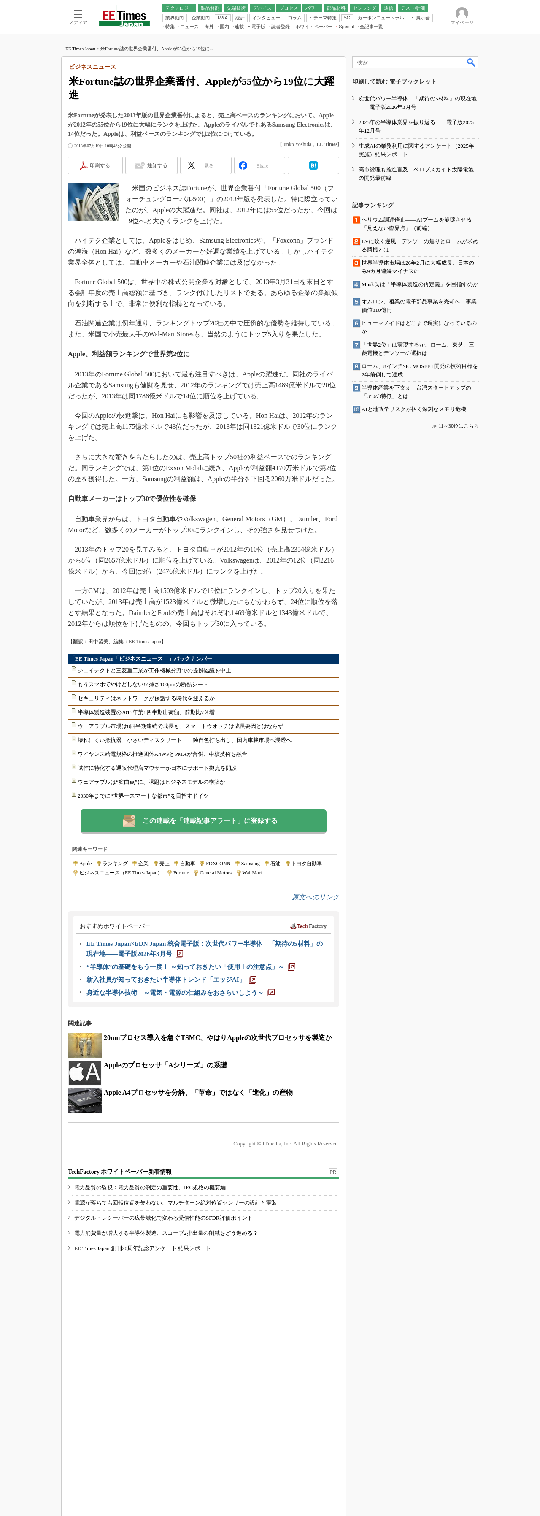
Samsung (250, 863)
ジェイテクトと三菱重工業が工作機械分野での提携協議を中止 (154, 670)
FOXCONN (218, 863)
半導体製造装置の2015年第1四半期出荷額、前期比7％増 (146, 712)
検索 (471, 62)
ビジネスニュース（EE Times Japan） (120, 873)
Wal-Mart (252, 873)
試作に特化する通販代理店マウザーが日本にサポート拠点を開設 (157, 768)
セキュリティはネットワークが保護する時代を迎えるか (146, 698)
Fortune (181, 873)
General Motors (216, 873)
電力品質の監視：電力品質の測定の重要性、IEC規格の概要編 (150, 1187)
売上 (164, 863)
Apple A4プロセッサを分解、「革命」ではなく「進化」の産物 (198, 1092)
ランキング (115, 863)
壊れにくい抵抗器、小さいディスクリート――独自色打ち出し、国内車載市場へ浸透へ (185, 740)
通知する (157, 165)
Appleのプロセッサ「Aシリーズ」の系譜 (165, 1065)
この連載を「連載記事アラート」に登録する (210, 820)
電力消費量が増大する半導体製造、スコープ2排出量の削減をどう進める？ (166, 1233)
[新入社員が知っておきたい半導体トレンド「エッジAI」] (171, 979)
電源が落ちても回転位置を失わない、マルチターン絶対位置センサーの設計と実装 (175, 1202)
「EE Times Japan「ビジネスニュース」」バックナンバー (141, 658)
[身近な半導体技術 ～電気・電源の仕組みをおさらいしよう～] (180, 992)
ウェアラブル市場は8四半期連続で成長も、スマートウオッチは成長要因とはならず (181, 726)
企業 (143, 863)
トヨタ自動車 (307, 863)
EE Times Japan (80, 48)
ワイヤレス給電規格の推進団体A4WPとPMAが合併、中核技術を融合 (162, 754)
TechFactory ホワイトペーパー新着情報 (120, 1172)
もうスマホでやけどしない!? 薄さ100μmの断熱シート (143, 684)
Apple (85, 863)
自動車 (187, 863)
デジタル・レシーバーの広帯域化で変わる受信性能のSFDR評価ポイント (163, 1218)
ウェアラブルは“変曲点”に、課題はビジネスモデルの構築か (151, 782)
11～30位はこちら (458, 426)
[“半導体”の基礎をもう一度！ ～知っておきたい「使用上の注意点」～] (190, 967)
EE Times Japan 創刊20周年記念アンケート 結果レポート (142, 1248)
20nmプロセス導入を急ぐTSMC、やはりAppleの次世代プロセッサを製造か (218, 1037)
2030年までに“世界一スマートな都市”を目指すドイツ (143, 796)
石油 (275, 863)
